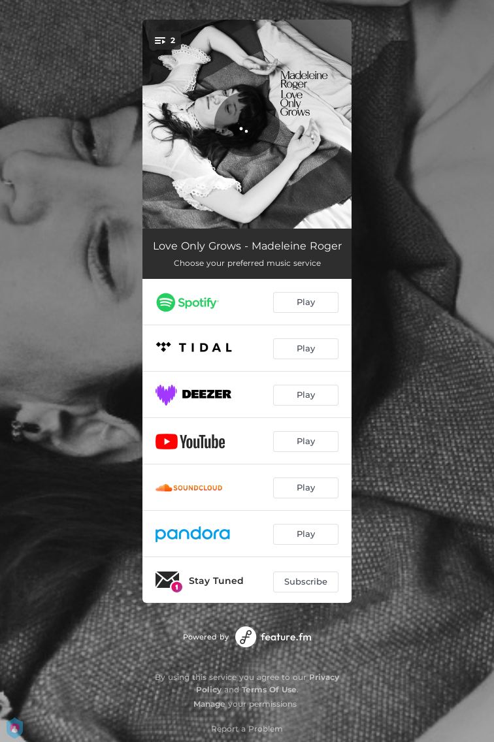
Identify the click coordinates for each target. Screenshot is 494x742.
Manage (209, 704)
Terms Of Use (269, 689)
